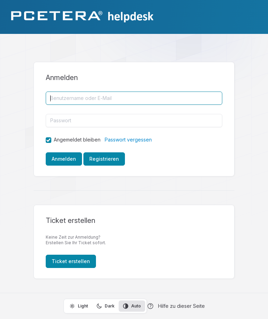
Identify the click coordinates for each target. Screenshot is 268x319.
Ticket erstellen (71, 261)
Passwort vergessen (128, 140)
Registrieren (104, 159)
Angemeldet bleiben (77, 140)
